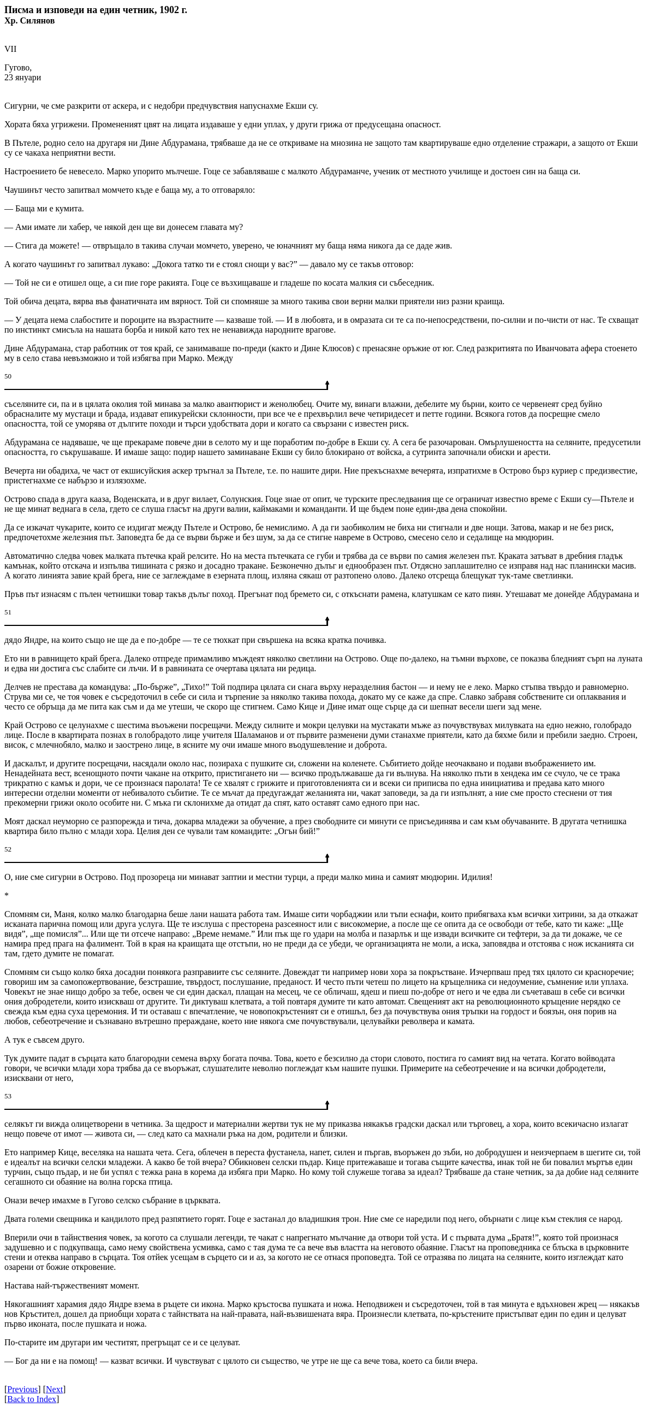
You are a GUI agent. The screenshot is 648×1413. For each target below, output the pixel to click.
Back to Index (31, 1399)
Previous (22, 1389)
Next (54, 1389)
